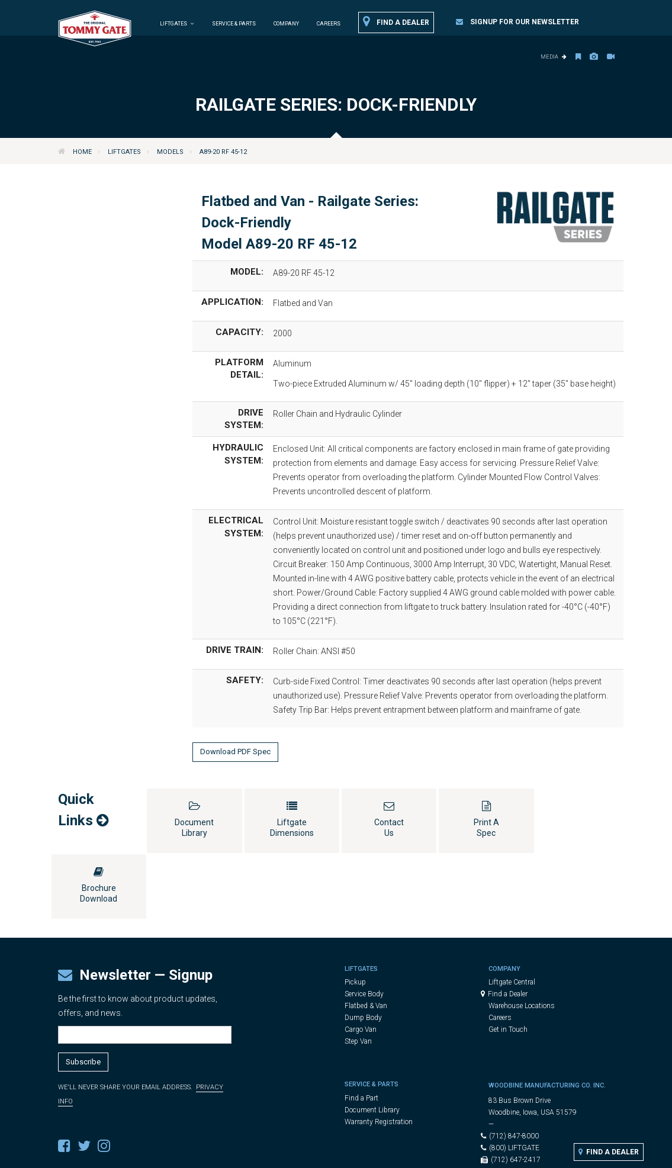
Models (170, 152)
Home (82, 152)
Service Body (364, 928)
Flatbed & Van (366, 940)
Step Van (358, 975)
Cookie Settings (444, 1153)
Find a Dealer (396, 22)
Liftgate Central (511, 916)
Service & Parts (234, 24)
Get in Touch (508, 964)
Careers (328, 24)
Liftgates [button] (177, 24)
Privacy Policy (384, 1153)
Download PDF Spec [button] (235, 751)
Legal (343, 1153)
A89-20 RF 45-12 (223, 152)
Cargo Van (361, 964)
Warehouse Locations (521, 940)
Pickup (355, 916)
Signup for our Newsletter (517, 22)
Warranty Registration (379, 1056)
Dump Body (363, 952)
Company (286, 24)
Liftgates (124, 152)
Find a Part (361, 1032)
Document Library (372, 1044)
